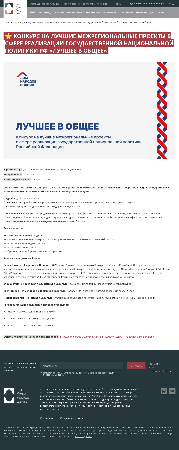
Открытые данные (72, 418)
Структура (55, 3)
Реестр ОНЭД (45, 12)
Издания (70, 12)
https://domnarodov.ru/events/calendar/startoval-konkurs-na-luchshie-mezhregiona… (107, 336)
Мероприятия (88, 3)
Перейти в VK (172, 391)
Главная (8, 22)
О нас (33, 3)
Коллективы (58, 12)
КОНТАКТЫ (154, 363)
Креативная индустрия (113, 12)
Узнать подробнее (83, 436)
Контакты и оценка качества (150, 12)
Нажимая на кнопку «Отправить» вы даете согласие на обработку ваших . (79, 373)
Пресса (76, 3)
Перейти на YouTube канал (164, 391)
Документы (43, 3)
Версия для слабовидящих (149, 3)
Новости (66, 3)
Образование (93, 12)
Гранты (80, 12)
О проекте (47, 418)
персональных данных (54, 374)
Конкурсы (102, 3)
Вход (171, 3)
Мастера (130, 12)
